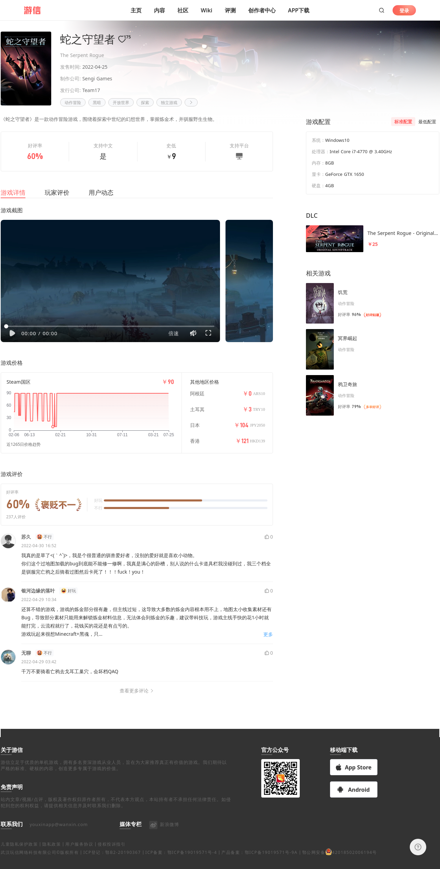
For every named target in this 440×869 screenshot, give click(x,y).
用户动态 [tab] (101, 200)
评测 (230, 10)
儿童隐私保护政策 (19, 852)
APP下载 (298, 10)
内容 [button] (159, 10)
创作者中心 (262, 10)
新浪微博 (163, 833)
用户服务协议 (79, 852)
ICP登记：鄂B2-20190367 (112, 861)
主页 (136, 10)
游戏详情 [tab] (13, 200)
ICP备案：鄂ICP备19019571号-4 (181, 861)
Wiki (206, 10)
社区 (182, 10)
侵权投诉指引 (111, 852)
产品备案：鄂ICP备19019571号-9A (259, 861)
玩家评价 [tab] (57, 200)
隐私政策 (51, 852)
